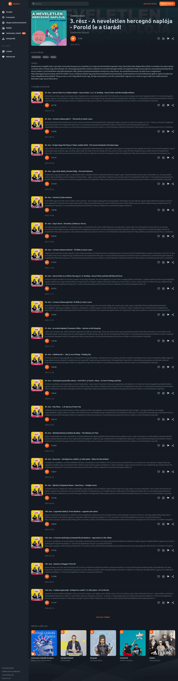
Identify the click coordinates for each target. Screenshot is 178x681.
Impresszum (6, 678)
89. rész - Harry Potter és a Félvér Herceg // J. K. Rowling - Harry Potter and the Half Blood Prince (83, 276)
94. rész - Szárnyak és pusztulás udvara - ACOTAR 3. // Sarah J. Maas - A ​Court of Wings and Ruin (83, 381)
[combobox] (59, 4)
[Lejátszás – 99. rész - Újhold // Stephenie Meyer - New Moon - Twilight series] (47, 498)
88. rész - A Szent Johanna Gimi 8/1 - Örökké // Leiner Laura (68, 250)
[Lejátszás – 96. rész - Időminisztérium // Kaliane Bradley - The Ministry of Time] (47, 445)
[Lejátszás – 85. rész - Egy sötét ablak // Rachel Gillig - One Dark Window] (47, 184)
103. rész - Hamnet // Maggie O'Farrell (60, 564)
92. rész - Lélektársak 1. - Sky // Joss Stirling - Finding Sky (68, 354)
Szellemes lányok (77, 16)
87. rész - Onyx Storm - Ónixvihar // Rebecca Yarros (65, 224)
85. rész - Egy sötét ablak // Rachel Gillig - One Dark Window (69, 171)
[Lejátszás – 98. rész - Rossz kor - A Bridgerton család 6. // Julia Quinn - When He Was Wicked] (47, 472)
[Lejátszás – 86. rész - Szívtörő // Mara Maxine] (47, 210)
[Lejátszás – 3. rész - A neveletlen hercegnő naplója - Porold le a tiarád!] (73, 38)
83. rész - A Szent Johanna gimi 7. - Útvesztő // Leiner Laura (68, 119)
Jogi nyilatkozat (7, 675)
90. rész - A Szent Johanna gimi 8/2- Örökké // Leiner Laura (68, 302)
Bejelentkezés (150, 4)
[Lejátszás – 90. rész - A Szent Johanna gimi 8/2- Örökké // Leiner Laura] (47, 315)
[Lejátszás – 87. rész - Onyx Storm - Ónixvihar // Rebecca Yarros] (47, 236)
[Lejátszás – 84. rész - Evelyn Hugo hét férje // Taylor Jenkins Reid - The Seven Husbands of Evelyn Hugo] (47, 158)
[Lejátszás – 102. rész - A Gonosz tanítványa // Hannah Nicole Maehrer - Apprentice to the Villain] (47, 550)
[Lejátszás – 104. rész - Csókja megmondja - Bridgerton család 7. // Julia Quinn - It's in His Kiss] (47, 603)
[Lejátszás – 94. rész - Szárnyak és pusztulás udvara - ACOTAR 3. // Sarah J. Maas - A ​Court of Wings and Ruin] (47, 393)
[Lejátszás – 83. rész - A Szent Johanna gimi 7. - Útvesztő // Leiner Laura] (47, 131)
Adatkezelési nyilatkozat (11, 671)
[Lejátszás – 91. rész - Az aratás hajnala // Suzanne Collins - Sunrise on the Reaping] (47, 341)
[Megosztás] (172, 38)
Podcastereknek (8, 668)
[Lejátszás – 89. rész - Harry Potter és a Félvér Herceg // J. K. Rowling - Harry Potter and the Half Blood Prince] (47, 288)
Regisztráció (167, 4)
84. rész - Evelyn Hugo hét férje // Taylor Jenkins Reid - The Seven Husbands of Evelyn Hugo (81, 145)
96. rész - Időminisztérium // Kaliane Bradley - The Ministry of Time (71, 433)
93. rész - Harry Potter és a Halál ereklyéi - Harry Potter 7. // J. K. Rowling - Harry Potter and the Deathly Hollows (89, 93)
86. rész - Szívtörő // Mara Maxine (58, 197)
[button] (14, 12)
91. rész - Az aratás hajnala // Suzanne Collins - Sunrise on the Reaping (73, 328)
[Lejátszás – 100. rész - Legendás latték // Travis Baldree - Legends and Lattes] (47, 524)
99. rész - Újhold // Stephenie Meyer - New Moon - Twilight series (71, 485)
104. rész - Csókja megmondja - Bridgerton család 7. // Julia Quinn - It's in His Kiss (77, 590)
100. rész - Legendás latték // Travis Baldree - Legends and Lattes (71, 511)
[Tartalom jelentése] (168, 38)
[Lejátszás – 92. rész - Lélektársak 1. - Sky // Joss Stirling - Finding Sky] (47, 367)
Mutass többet (103, 617)
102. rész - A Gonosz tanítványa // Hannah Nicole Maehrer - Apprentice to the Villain (78, 538)
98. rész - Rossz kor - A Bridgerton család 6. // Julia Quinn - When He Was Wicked (77, 459)
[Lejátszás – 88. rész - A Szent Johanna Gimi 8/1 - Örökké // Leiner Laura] (47, 262)
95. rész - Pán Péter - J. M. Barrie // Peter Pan (63, 407)
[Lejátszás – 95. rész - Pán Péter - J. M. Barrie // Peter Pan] (47, 419)
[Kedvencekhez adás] (158, 38)
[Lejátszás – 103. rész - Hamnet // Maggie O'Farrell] (47, 576)
